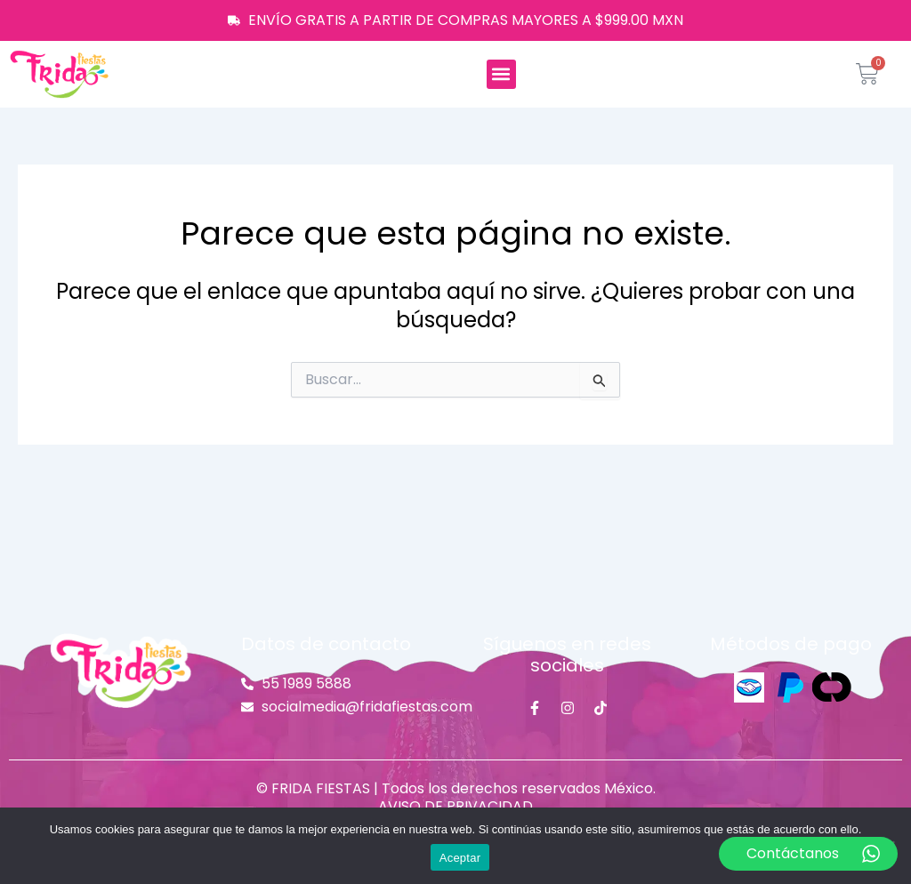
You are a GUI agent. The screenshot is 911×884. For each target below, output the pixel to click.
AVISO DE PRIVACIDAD (455, 806)
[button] (501, 74)
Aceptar (460, 857)
